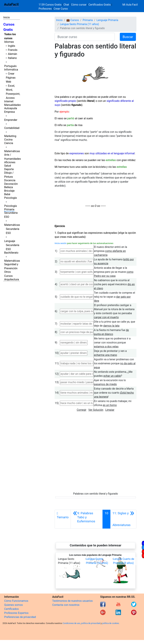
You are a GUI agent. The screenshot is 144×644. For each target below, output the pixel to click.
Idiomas (9, 41)
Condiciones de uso (71, 623)
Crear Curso (61, 8)
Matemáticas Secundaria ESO (12, 229)
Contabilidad (11, 128)
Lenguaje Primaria (107, 20)
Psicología (10, 197)
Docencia (9, 180)
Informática (11, 69)
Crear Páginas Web (10, 77)
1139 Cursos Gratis (50, 4)
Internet (8, 101)
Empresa (9, 111)
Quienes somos (13, 604)
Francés (12, 49)
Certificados (11, 609)
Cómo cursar (79, 4)
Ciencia (8, 143)
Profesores (45, 8)
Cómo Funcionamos (16, 600)
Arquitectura (11, 279)
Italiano (12, 58)
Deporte (9, 169)
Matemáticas (12, 151)
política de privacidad (90, 623)
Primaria (9, 209)
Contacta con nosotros (65, 604)
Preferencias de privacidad (20, 617)
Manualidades (12, 105)
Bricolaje (9, 190)
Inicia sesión (61, 243)
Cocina (8, 139)
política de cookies (110, 623)
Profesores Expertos (16, 613)
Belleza (8, 187)
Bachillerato (11, 252)
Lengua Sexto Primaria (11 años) (79, 24)
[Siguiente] (123, 519)
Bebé (7, 194)
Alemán (12, 54)
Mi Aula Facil (130, 4)
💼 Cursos (72, 20)
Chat (66, 4)
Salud (7, 165)
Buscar (128, 37)
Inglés (11, 45)
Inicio (6, 17)
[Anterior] (86, 519)
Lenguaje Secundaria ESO (11, 245)
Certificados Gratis (99, 4)
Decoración (11, 183)
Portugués (10, 66)
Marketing (10, 136)
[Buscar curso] (85, 37)
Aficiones (9, 162)
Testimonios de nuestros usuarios (72, 600)
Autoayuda (10, 108)
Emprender (10, 119)
